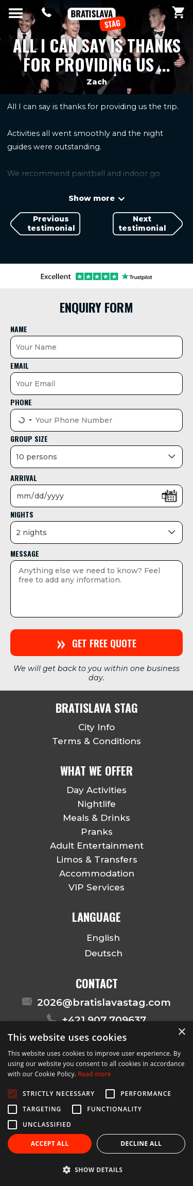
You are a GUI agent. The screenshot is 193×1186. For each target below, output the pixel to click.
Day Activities (96, 790)
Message (24, 553)
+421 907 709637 (104, 1020)
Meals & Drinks (96, 818)
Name (18, 328)
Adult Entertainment (97, 845)
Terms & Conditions (96, 741)
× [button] (181, 1032)
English (96, 938)
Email (19, 365)
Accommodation (96, 873)
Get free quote (96, 642)
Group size (29, 438)
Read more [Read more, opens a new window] (94, 1074)
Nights (21, 514)
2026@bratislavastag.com (104, 1002)
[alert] (96, 1103)
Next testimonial (142, 223)
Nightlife (96, 804)
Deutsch (96, 954)
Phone (21, 402)
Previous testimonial (51, 223)
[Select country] (24, 420)
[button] (96, 1169)
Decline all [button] (141, 1143)
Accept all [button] (50, 1143)
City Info (96, 727)
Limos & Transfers (96, 859)
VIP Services (96, 887)
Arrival (23, 477)
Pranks (97, 832)
